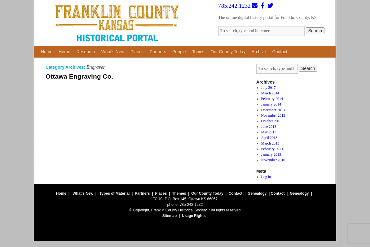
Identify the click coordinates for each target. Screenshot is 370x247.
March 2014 (270, 93)
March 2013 (270, 143)
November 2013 (273, 115)
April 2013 (269, 138)
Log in (266, 177)
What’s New (112, 51)
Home (46, 51)
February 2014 (272, 99)
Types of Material (114, 193)
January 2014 (271, 104)
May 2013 (268, 132)
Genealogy (257, 193)
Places (136, 51)
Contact (279, 51)
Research (86, 51)
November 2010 (273, 160)
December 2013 (273, 110)
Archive (259, 51)
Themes (179, 193)
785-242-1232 (191, 204)
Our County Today (227, 51)
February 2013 (272, 149)
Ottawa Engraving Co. (79, 76)
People (179, 51)
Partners (158, 51)
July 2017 (268, 87)
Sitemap (169, 216)
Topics (198, 51)
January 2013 (271, 154)
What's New (83, 193)
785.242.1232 (234, 5)
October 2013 (271, 121)
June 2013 (268, 126)
